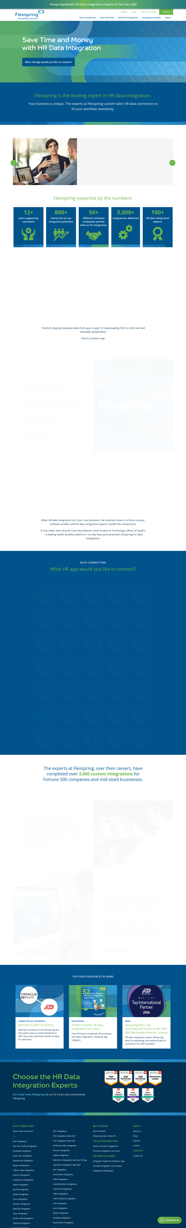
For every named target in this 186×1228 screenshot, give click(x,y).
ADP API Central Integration (25, 1146)
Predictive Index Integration (65, 1145)
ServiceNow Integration (63, 1174)
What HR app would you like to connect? (48, 62)
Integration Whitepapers (103, 1170)
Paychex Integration (21, 1223)
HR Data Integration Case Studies (107, 1166)
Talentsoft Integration (62, 1189)
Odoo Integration (20, 1213)
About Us (137, 1131)
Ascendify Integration (22, 1151)
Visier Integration (60, 1208)
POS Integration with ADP (64, 1136)
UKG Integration (60, 1203)
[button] (124, 12)
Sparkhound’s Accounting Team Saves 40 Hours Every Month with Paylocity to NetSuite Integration (124, 161)
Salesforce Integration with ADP (67, 1165)
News (135, 1136)
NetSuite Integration (21, 1208)
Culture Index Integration (23, 1170)
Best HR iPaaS (99, 1131)
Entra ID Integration (21, 1175)
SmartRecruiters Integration (65, 1184)
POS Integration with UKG (64, 1140)
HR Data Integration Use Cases (106, 1151)
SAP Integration (59, 1169)
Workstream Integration (63, 1222)
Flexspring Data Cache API (104, 1136)
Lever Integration (20, 1199)
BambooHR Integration (23, 1160)
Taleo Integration (60, 1193)
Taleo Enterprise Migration (64, 1198)
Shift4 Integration (60, 1179)
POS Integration (60, 1131)
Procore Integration (61, 1150)
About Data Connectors (23, 1131)
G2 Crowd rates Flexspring (28, 1094)
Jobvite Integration (21, 1194)
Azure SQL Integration (22, 1155)
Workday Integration (62, 1218)
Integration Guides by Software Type (109, 1161)
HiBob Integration (20, 1184)
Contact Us (138, 1155)
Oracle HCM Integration (23, 1218)
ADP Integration (20, 1141)
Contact (166, 11)
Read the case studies (102, 177)
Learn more (115, 943)
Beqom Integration (21, 1165)
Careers (136, 1145)
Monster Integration (21, 1204)
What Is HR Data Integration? (105, 1146)
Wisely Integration (60, 1213)
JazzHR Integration (21, 1189)
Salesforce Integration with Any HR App (70, 1160)
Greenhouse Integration (23, 1180)
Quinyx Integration (61, 1155)
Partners (136, 1140)
